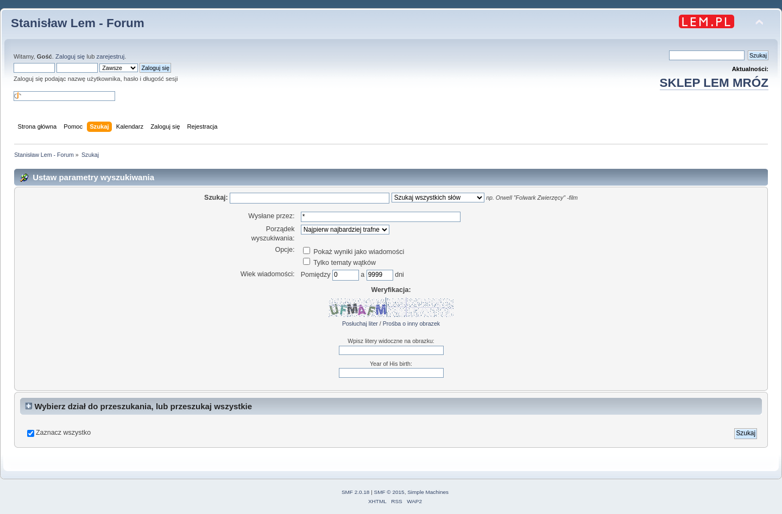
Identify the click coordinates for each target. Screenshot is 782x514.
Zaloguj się (70, 56)
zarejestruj (111, 56)
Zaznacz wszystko (63, 432)
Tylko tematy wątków (339, 262)
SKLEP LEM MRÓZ (714, 83)
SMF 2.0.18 (356, 492)
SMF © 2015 (389, 492)
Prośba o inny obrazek (411, 323)
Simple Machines (428, 492)
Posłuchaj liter (360, 323)
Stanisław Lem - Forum (77, 23)
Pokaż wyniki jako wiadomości (353, 252)
